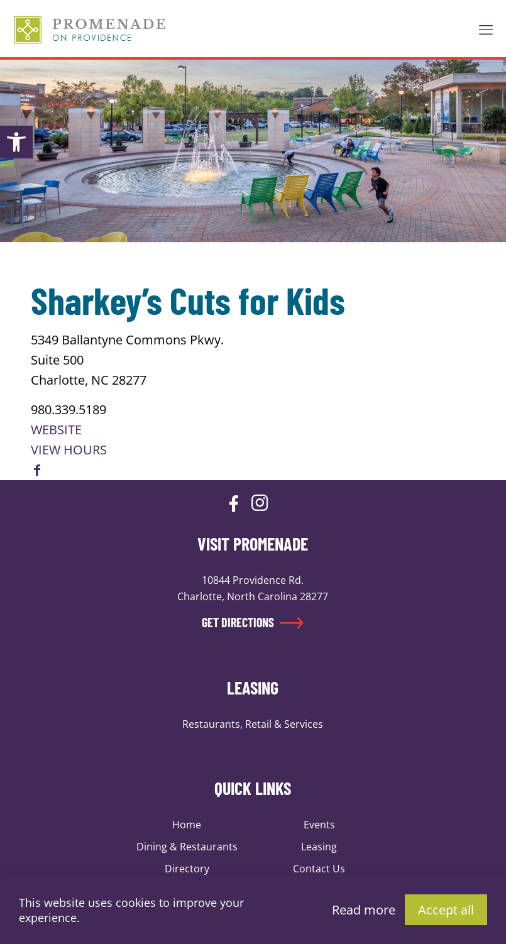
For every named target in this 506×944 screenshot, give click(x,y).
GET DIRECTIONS (253, 622)
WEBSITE (56, 429)
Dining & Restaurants (187, 846)
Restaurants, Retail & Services (252, 724)
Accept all (446, 909)
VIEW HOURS (69, 449)
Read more (363, 909)
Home (186, 824)
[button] (16, 142)
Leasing (319, 846)
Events (319, 824)
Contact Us (319, 868)
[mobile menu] (486, 29)
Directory (187, 868)
